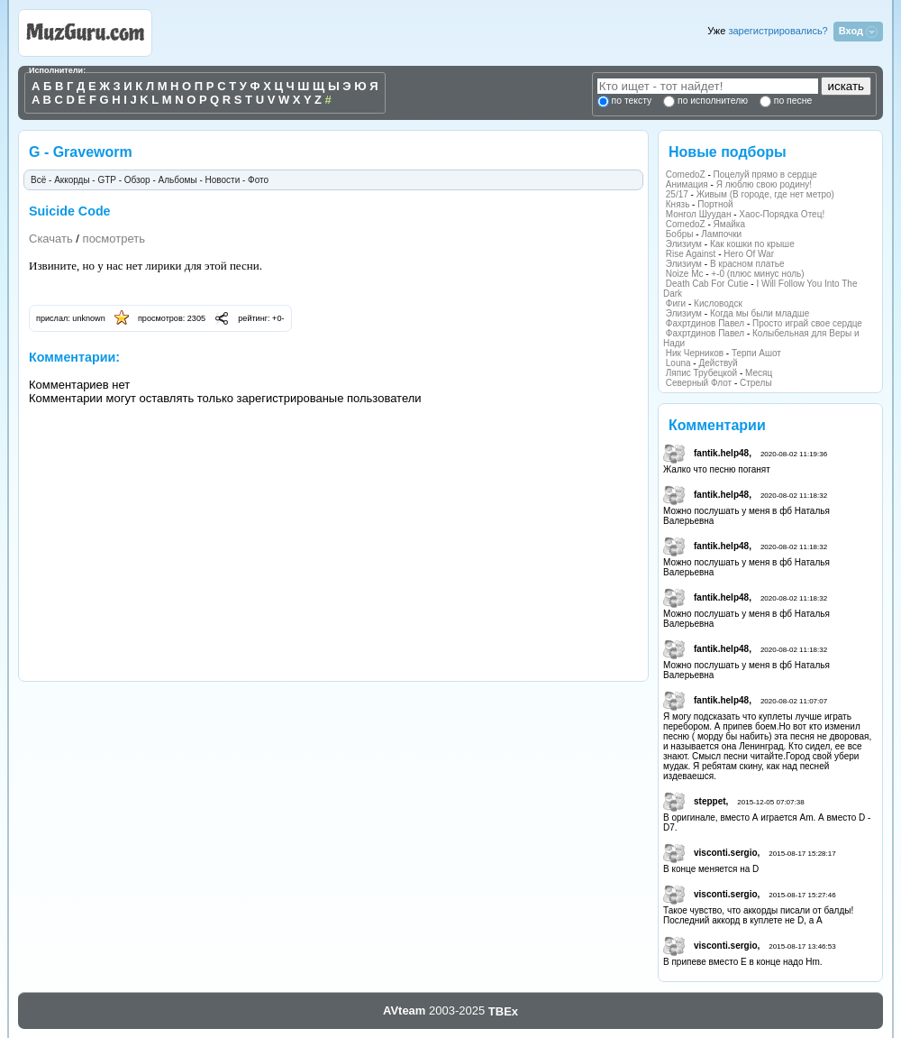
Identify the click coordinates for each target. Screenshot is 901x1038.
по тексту (631, 101)
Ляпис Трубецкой (701, 373)
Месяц (758, 373)
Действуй (717, 363)
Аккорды (71, 180)
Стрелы (756, 383)
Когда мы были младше (759, 313)
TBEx (503, 1011)
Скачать (51, 238)
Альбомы (178, 180)
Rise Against (691, 254)
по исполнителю (711, 101)
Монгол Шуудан (699, 214)
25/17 (677, 194)
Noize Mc (685, 274)
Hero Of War (749, 254)
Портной (715, 204)
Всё (38, 180)
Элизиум (684, 244)
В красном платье (747, 264)
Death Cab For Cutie (707, 284)
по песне (791, 101)
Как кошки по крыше (752, 244)
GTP (106, 180)
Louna (678, 363)
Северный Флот (699, 383)
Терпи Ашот (756, 353)
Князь (678, 204)
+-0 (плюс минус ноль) (757, 274)
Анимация (687, 184)
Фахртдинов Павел (705, 323)
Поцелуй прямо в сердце (765, 174)
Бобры (680, 234)
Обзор (137, 180)
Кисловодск (718, 303)
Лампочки (721, 234)
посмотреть (114, 238)
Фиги (676, 303)
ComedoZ (685, 174)
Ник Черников (695, 353)
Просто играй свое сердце (807, 323)
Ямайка (729, 224)
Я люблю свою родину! (764, 184)
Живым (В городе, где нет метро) (765, 194)
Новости (223, 180)
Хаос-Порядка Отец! (781, 214)
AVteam (404, 1010)
